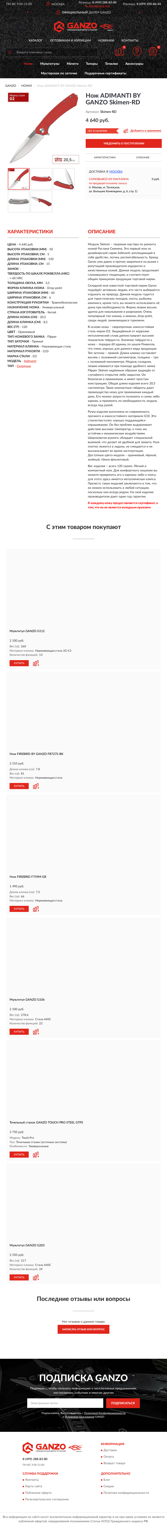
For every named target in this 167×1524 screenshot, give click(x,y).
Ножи (28, 63)
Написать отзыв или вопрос (83, 1327)
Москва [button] (116, 171)
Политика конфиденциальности (126, 1491)
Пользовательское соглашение (47, 1497)
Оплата (109, 1455)
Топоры (92, 63)
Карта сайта (33, 1484)
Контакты (130, 40)
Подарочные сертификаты (105, 73)
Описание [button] (142, 157)
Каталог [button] (36, 40)
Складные (24, 366)
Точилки (111, 63)
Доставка (110, 1448)
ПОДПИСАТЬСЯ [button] (123, 1401)
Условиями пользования (79, 1415)
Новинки (106, 40)
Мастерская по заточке (59, 73)
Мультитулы (49, 63)
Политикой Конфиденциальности (104, 1411)
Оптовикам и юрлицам (70, 40)
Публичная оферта (38, 1491)
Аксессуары (134, 63)
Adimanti (30, 361)
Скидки (109, 1484)
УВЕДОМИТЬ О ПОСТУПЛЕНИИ (124, 143)
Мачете (72, 63)
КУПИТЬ (19, 663)
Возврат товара (114, 1461)
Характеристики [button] (104, 157)
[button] (97, 5)
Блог (107, 1478)
